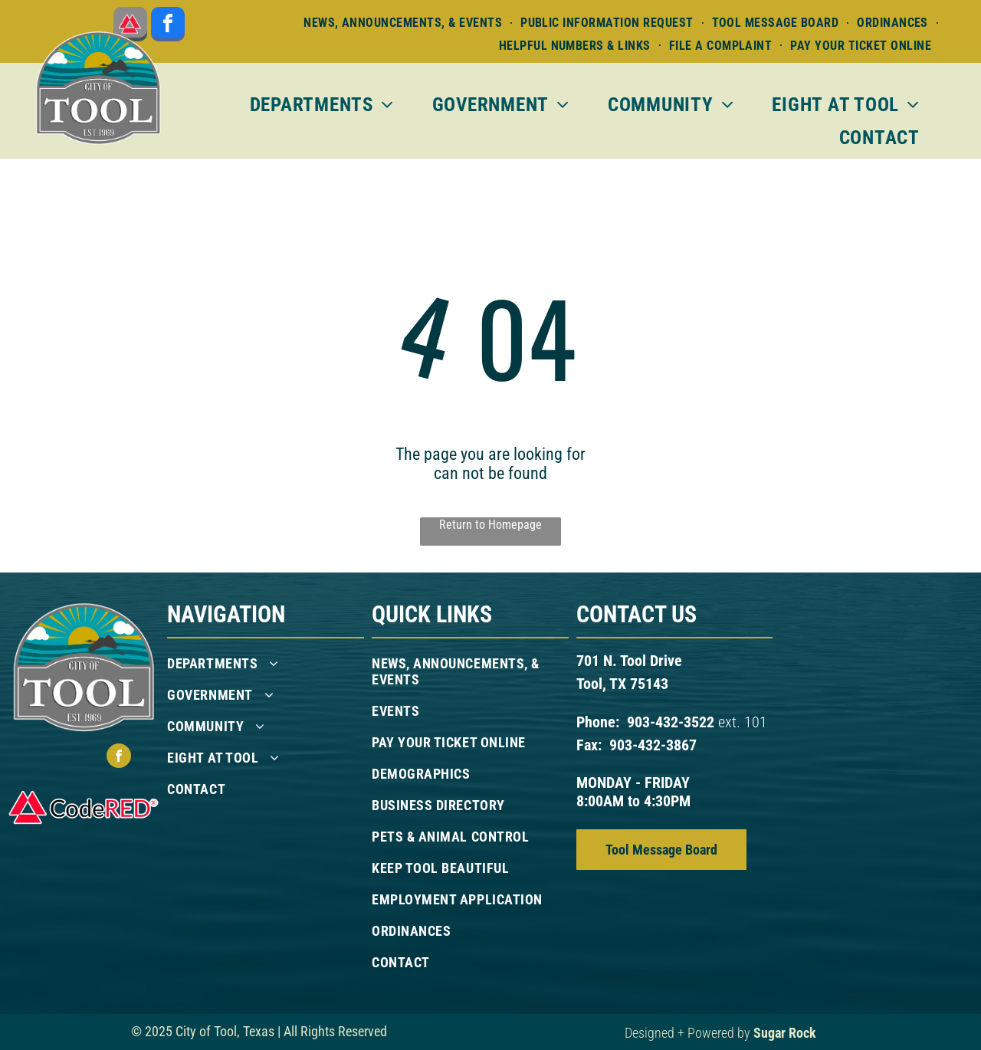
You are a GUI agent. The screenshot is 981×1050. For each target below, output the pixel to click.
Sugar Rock (784, 1033)
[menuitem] (404, 22)
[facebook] (168, 26)
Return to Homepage (490, 524)
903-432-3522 (670, 722)
